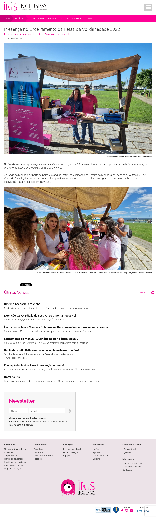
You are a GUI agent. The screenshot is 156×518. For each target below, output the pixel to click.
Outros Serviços (70, 452)
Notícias (96, 449)
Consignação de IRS (43, 455)
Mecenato (38, 452)
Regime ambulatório (72, 449)
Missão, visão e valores (15, 449)
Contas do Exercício (13, 465)
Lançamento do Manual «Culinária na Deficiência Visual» (41, 338)
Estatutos (8, 452)
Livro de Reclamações (132, 466)
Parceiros (38, 459)
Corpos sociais (11, 455)
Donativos (38, 449)
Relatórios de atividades (15, 462)
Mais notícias (146, 292)
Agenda (96, 452)
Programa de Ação (12, 468)
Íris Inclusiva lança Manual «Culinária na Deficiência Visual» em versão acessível (56, 327)
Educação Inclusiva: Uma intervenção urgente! (34, 365)
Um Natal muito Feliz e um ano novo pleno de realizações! (41, 350)
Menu (148, 7)
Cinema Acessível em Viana (22, 304)
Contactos (127, 470)
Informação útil (129, 449)
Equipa (66, 455)
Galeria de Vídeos (101, 455)
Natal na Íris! (12, 377)
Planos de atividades (13, 459)
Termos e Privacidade (132, 463)
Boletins (96, 459)
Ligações (126, 452)
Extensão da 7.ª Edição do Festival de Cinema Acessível (40, 315)
